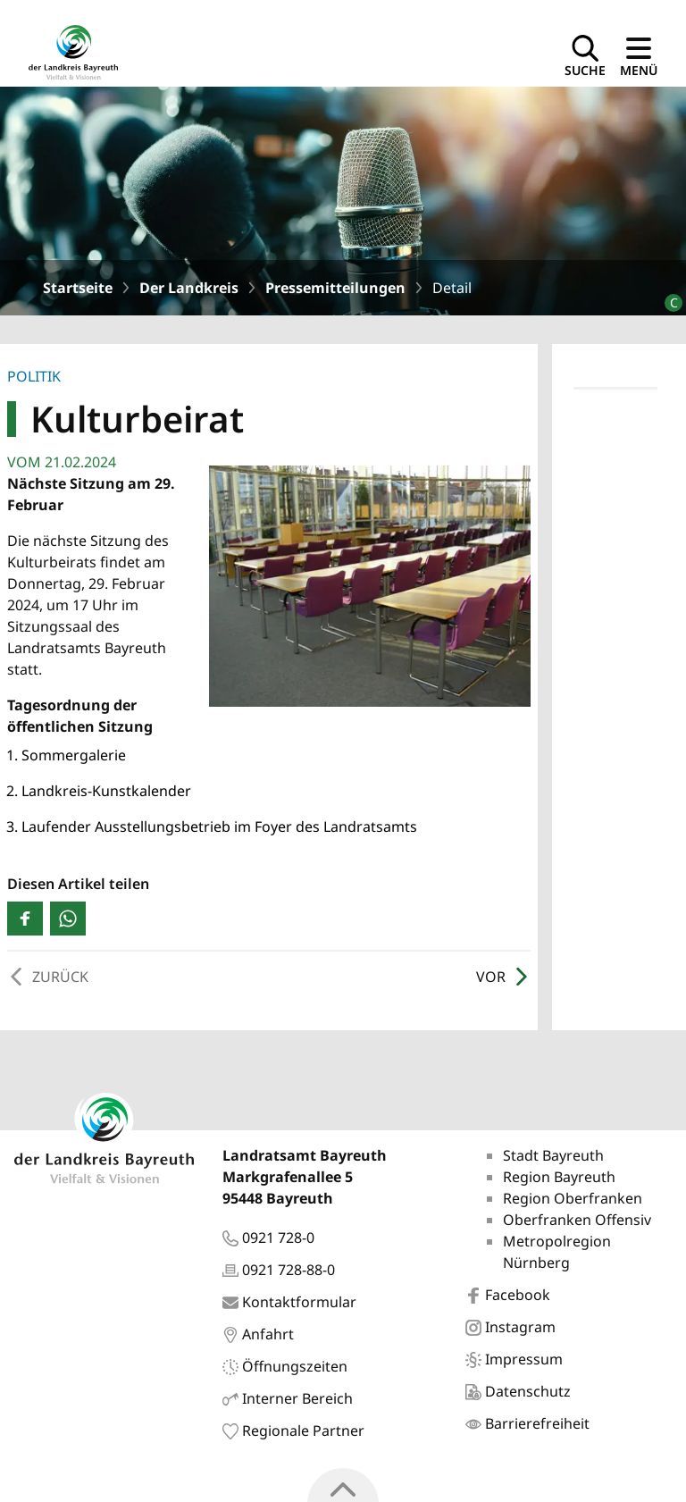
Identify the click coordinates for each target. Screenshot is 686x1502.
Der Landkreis (188, 288)
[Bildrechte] (666, 295)
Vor (503, 976)
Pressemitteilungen (335, 288)
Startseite (78, 288)
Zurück (47, 976)
